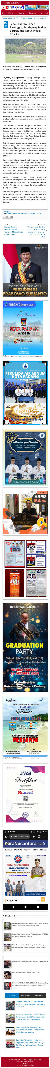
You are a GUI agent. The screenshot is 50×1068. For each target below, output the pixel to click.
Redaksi (25, 1063)
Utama (38, 213)
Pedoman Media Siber (25, 1061)
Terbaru (32, 213)
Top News (11, 995)
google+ (43, 3)
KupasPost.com (14, 1060)
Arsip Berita (25, 995)
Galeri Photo (39, 995)
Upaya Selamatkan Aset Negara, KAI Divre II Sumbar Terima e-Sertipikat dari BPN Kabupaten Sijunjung (30, 1029)
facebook (39, 3)
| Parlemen (28, 13)
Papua (10, 213)
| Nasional (16, 13)
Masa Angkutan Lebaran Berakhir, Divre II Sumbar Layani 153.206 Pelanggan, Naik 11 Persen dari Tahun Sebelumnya (30, 1017)
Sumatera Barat (23, 213)
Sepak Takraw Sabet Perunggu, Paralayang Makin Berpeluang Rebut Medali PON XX (28, 29)
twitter (36, 3)
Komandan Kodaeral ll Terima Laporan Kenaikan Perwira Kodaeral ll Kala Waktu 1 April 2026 (30, 1004)
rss (46, 3)
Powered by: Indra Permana (25, 1065)
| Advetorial (40, 13)
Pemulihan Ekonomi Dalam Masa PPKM (26, 972)
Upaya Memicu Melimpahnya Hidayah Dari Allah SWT (30, 961)
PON (15, 213)
